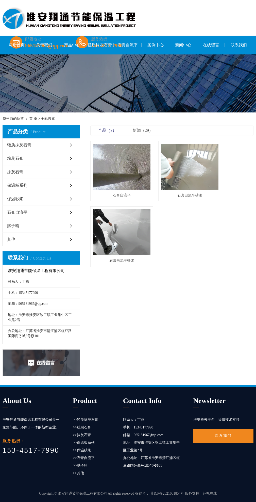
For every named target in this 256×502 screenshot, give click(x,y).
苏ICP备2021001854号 (167, 493)
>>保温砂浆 (82, 450)
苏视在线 (210, 493)
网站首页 (16, 45)
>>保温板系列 (84, 442)
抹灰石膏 (15, 172)
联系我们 (239, 45)
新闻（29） (143, 130)
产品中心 (72, 45)
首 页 (33, 119)
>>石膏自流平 (84, 458)
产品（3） (107, 130)
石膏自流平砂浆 (172, 186)
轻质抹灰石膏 (100, 45)
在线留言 (211, 45)
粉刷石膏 (15, 158)
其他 (11, 239)
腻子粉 (13, 226)
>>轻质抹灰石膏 (85, 420)
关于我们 (44, 45)
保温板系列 (17, 185)
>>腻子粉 (80, 465)
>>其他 (78, 473)
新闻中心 (183, 45)
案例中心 (155, 45)
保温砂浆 (15, 199)
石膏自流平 (127, 45)
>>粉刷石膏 (82, 427)
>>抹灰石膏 (82, 435)
